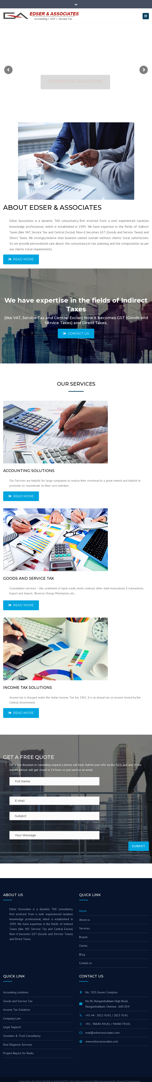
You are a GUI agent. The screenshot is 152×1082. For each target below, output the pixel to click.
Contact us (85, 963)
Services (84, 928)
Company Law (12, 1018)
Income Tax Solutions (16, 1010)
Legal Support (12, 1027)
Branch (83, 937)
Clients (83, 946)
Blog (82, 954)
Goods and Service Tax (17, 1001)
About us (84, 920)
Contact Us (76, 333)
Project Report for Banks (18, 1053)
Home (83, 911)
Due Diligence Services (17, 1044)
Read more (21, 259)
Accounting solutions (15, 992)
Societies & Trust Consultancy (22, 1036)
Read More (21, 496)
